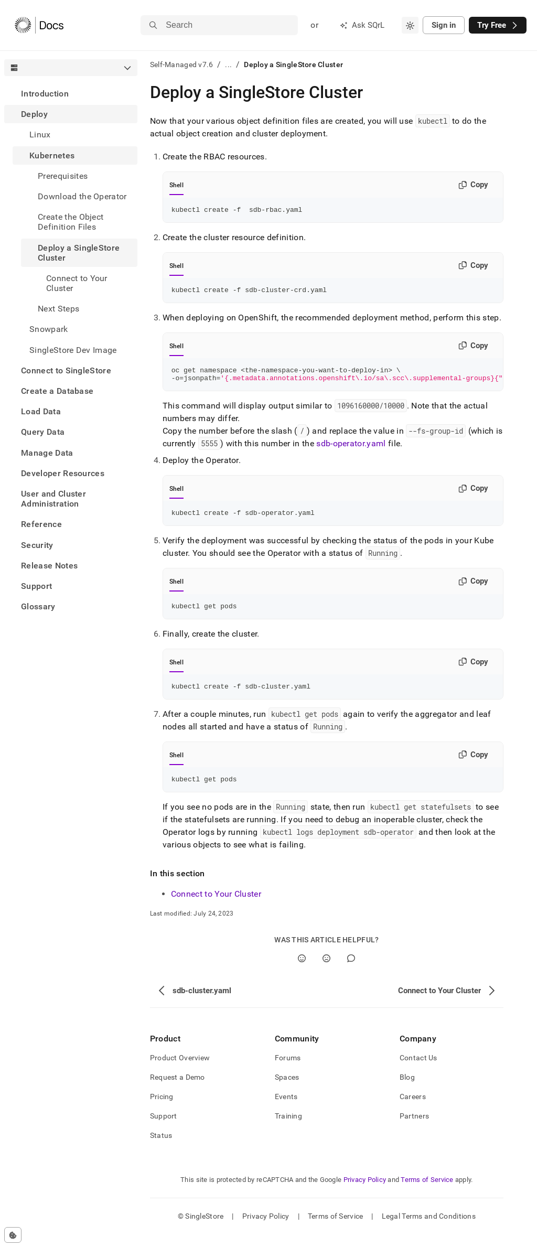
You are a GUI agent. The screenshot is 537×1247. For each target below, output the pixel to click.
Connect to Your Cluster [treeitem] (77, 283)
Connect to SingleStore (66, 370)
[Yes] (301, 971)
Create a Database (57, 391)
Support (36, 586)
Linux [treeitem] (40, 134)
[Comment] (351, 971)
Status (161, 1148)
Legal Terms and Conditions (429, 1228)
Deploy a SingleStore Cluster (79, 253)
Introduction (45, 94)
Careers (413, 1109)
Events (286, 1109)
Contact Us (418, 1070)
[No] (326, 971)
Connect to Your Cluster (216, 906)
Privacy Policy (364, 1192)
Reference (41, 524)
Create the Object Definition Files (70, 222)
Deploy (34, 114)
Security (37, 545)
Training (288, 1128)
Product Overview (180, 1070)
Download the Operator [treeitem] (82, 196)
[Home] (39, 25)
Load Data (41, 411)
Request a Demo (177, 1089)
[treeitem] (70, 93)
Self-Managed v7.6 (181, 64)
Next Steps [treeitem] (58, 309)
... (228, 64)
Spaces (287, 1089)
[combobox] (410, 25)
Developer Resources (62, 473)
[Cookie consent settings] (13, 1235)
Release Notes (49, 566)
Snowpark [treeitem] (48, 329)
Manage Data (47, 453)
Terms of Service (427, 1192)
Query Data (43, 432)
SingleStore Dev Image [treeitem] (73, 350)
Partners (414, 1128)
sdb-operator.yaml (350, 450)
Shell (176, 185)
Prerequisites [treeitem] (63, 176)
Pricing (162, 1109)
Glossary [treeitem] (38, 606)
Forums (288, 1070)
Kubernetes (51, 155)
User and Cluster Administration (53, 499)
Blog (407, 1089)
